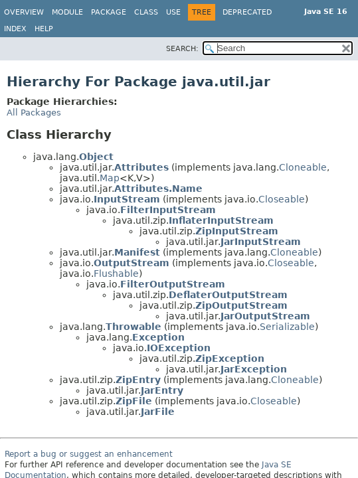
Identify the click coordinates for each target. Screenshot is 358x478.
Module (67, 12)
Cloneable (303, 167)
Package (108, 12)
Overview (24, 12)
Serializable (287, 326)
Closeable (281, 199)
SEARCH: (182, 48)
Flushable (116, 273)
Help (44, 29)
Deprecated (247, 12)
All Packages (34, 113)
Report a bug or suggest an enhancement (89, 454)
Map (110, 178)
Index (15, 29)
